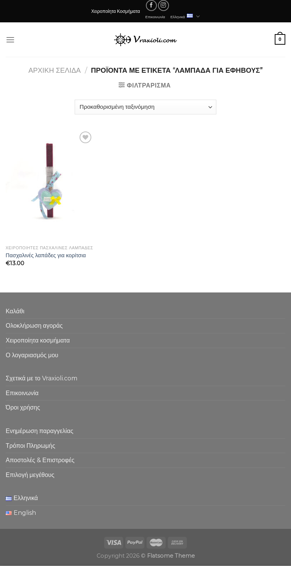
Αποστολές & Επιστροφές (40, 460)
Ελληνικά (185, 16)
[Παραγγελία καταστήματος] (145, 107)
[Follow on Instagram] (163, 5)
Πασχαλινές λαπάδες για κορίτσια (46, 255)
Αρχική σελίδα (54, 70)
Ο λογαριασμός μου (32, 355)
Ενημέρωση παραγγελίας (39, 431)
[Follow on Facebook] (151, 5)
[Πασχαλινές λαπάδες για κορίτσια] (50, 185)
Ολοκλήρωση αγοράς (34, 325)
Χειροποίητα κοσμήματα (38, 340)
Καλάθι (15, 311)
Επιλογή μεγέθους (30, 474)
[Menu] (10, 39)
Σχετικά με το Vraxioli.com (41, 378)
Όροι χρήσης (23, 407)
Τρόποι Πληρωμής (30, 445)
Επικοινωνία (155, 16)
